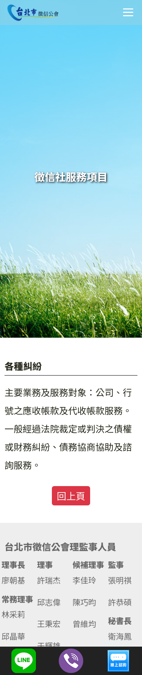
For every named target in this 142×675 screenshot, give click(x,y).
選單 (128, 12)
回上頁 (71, 495)
